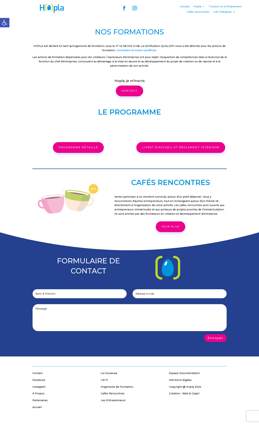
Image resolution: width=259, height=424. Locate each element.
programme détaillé (78, 147)
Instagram (39, 386)
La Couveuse (109, 373)
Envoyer (215, 338)
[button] (4, 22)
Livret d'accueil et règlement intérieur (180, 147)
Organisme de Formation (117, 386)
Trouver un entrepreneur (225, 6)
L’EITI (104, 380)
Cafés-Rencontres (112, 393)
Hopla (197, 6)
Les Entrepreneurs (113, 400)
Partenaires (40, 400)
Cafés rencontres (198, 12)
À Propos (38, 393)
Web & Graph (190, 393)
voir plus (171, 226)
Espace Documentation (184, 373)
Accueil (185, 6)
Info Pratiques (222, 12)
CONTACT (129, 90)
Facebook (38, 380)
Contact (37, 373)
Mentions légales (180, 380)
